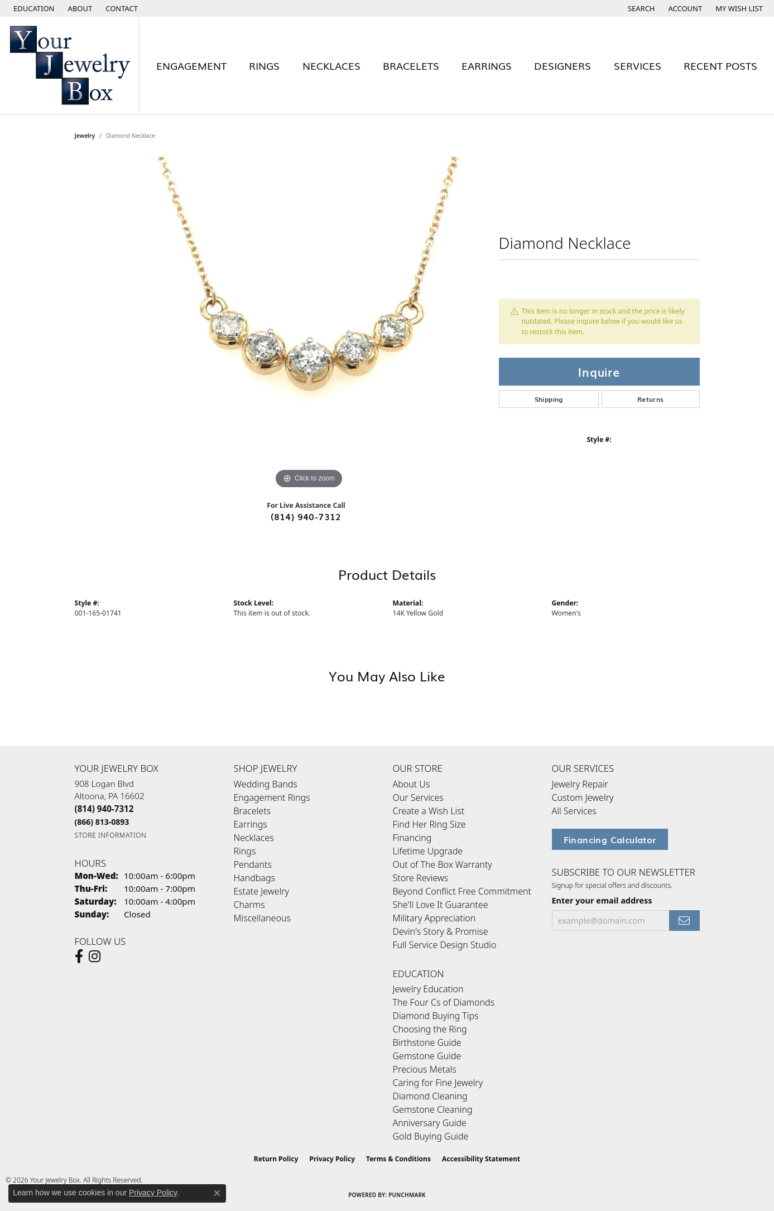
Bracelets (411, 65)
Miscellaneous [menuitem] (262, 918)
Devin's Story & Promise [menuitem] (440, 931)
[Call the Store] (104, 808)
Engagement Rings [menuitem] (272, 797)
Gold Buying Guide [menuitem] (431, 1136)
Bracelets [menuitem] (252, 811)
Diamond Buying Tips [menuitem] (436, 1016)
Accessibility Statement (481, 1159)
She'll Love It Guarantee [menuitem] (440, 904)
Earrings (486, 65)
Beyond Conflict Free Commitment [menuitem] (462, 891)
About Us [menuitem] (411, 784)
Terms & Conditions (398, 1159)
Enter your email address (602, 900)
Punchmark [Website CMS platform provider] (407, 1195)
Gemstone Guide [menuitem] (427, 1056)
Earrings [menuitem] (250, 824)
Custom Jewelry (583, 797)
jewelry (85, 136)
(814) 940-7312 (306, 516)
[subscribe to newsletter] (684, 920)
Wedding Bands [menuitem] (265, 784)
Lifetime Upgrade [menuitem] (428, 851)
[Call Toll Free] (102, 821)
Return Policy (276, 1159)
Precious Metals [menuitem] (424, 1069)
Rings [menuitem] (245, 851)
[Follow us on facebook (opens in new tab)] (79, 956)
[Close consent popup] (217, 1193)
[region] (309, 324)
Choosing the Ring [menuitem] (430, 1029)
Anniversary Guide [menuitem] (430, 1123)
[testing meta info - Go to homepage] (70, 65)
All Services (574, 811)
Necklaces (331, 65)
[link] (79, 8)
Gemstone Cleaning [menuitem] (433, 1109)
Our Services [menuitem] (418, 797)
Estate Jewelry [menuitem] (261, 891)
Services (637, 65)
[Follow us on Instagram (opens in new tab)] (94, 956)
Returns (650, 399)
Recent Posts (720, 65)
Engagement (191, 65)
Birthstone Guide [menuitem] (427, 1042)
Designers (562, 65)
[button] (33, 8)
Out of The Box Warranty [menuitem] (442, 864)
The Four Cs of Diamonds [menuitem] (444, 1002)
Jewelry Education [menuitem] (428, 989)
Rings (264, 65)
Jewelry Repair (580, 784)
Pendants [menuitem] (253, 864)
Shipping (549, 399)
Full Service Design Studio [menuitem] (445, 945)
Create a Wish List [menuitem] (429, 811)
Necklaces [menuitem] (254, 838)
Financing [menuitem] (412, 838)
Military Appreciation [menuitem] (434, 918)
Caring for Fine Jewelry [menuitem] (438, 1083)
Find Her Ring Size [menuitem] (429, 824)
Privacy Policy (332, 1159)
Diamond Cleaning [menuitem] (430, 1096)
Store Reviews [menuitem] (421, 878)
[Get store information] (111, 835)
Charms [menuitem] (249, 904)
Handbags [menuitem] (254, 878)
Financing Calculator (610, 839)
